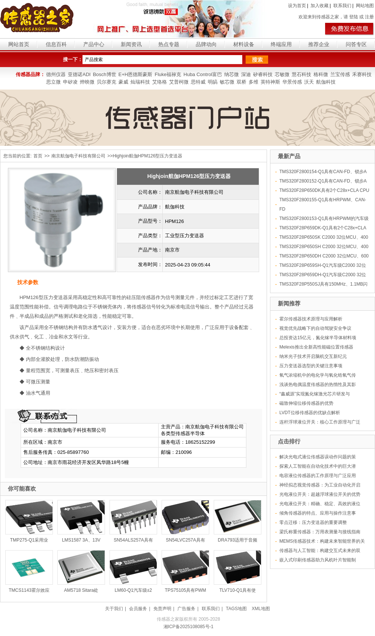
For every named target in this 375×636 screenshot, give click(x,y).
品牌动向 (206, 44)
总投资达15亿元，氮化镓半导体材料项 (317, 337)
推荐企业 (318, 44)
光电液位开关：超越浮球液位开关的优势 (319, 494)
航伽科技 (326, 82)
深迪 (246, 74)
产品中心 (93, 44)
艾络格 (159, 82)
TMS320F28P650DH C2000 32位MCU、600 (324, 256)
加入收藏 (319, 5)
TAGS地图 (236, 608)
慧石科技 (301, 74)
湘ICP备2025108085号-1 (188, 626)
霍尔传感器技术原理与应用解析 (310, 319)
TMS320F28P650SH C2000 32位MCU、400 (323, 246)
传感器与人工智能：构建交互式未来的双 (319, 550)
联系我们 (342, 5)
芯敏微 (282, 74)
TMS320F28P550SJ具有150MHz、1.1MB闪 (323, 284)
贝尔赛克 (106, 82)
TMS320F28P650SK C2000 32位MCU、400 (323, 237)
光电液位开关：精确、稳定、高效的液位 (319, 503)
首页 (37, 156)
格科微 (321, 74)
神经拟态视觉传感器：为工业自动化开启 (319, 485)
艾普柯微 (179, 82)
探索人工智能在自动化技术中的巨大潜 (317, 466)
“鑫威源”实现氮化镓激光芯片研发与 (314, 394)
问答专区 (356, 44)
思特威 (198, 82)
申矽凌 (70, 82)
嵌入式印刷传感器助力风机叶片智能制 (317, 560)
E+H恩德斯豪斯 (135, 74)
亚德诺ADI (79, 74)
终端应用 (281, 44)
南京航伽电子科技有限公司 (78, 156)
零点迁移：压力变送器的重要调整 (313, 522)
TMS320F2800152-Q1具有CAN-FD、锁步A (323, 181)
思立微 (53, 82)
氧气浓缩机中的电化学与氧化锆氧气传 (317, 375)
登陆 (353, 16)
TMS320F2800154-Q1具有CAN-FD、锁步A (323, 171)
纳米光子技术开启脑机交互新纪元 (313, 356)
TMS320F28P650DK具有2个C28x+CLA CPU (324, 190)
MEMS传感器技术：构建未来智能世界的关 (322, 541)
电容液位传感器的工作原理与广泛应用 (317, 475)
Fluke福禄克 (167, 74)
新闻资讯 (131, 44)
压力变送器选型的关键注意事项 (310, 365)
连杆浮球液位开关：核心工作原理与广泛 (319, 422)
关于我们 (114, 608)
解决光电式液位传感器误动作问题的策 (317, 456)
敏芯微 (227, 82)
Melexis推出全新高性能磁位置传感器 (316, 347)
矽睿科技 (263, 74)
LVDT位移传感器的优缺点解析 (309, 412)
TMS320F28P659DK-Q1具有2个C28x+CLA (322, 227)
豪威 (123, 82)
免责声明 (162, 608)
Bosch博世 (104, 74)
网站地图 (365, 5)
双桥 (241, 82)
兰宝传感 (340, 74)
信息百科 (56, 44)
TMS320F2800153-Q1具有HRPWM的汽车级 (324, 218)
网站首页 (18, 44)
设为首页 (297, 5)
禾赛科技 (362, 74)
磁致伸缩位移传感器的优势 (306, 403)
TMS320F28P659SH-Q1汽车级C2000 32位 (322, 265)
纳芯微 (231, 74)
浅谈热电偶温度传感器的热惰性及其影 (317, 384)
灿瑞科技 (140, 82)
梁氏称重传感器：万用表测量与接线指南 (319, 531)
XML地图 (261, 608)
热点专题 (168, 44)
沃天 (309, 82)
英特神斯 (270, 82)
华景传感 (292, 82)
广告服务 (186, 608)
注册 (369, 16)
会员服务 (138, 608)
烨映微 (87, 82)
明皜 (213, 82)
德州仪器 (56, 74)
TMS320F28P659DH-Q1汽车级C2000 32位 (322, 274)
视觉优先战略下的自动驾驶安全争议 (315, 328)
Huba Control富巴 (202, 74)
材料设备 (243, 44)
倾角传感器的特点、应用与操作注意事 (317, 513)
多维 (253, 82)
